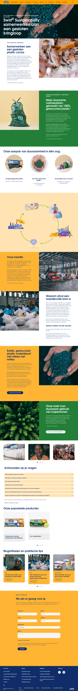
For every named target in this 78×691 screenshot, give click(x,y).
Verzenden (22, 648)
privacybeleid (43, 644)
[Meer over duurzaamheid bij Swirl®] (55, 431)
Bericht (19, 631)
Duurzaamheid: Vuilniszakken (9, 676)
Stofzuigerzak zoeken (26, 671)
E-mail (19, 617)
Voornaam (20, 611)
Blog (46, 2)
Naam (42, 611)
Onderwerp (21, 624)
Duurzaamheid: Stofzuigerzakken (10, 674)
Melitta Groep (6, 679)
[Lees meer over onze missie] (15, 392)
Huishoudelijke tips (14, 2)
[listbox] (39, 627)
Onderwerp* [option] (21, 627)
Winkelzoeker (58, 2)
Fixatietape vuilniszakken (45, 674)
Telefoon (43, 617)
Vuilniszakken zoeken (26, 674)
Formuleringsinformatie (26, 679)
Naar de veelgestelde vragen (11, 502)
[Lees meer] (8, 579)
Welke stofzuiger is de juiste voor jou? (47, 676)
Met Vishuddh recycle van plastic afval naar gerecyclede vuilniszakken (38, 576)
